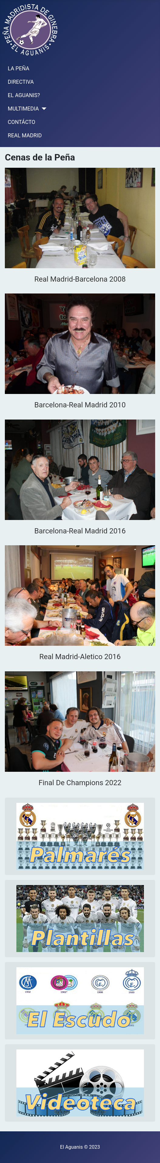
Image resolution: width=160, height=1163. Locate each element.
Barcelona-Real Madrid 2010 (80, 405)
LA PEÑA (18, 68)
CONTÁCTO (22, 122)
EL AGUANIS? (24, 95)
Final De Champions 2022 (80, 782)
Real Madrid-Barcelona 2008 (80, 279)
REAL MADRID (25, 135)
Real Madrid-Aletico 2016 (80, 656)
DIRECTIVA (21, 82)
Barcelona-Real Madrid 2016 (80, 531)
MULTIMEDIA (23, 109)
